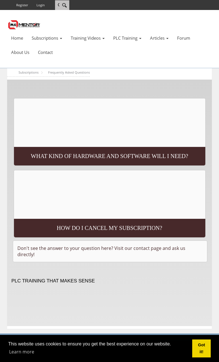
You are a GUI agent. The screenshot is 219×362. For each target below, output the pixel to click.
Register (22, 5)
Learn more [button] (21, 352)
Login (40, 5)
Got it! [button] (201, 348)
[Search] (64, 5)
